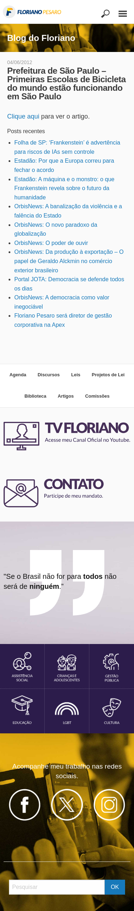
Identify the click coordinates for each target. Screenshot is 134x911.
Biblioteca (35, 396)
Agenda (17, 374)
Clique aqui (23, 116)
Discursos (49, 374)
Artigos (66, 396)
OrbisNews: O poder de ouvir (51, 243)
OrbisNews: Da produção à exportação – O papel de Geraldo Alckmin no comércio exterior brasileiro (69, 261)
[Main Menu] (119, 10)
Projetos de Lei (108, 374)
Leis (75, 374)
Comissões (97, 396)
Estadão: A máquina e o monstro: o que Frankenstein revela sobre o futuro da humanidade (64, 188)
